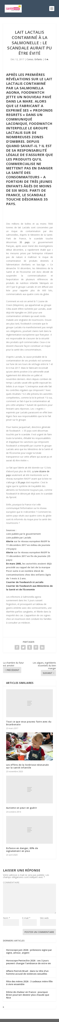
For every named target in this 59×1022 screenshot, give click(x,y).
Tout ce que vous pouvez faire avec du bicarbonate (28, 723)
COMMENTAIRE (11, 882)
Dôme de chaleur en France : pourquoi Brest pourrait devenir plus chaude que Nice (27, 995)
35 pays (24, 242)
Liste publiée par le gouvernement (23, 533)
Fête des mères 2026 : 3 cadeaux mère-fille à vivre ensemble (29, 983)
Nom (6, 917)
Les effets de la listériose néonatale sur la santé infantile (27, 766)
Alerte (9, 541)
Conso (30, 59)
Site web (44, 917)
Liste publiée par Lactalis (18, 537)
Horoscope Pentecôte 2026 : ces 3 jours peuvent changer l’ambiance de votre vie (28, 962)
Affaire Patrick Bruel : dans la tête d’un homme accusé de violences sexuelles (27, 972)
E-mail (26, 917)
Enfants (38, 59)
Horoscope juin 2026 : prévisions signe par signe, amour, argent (29, 951)
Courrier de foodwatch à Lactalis (24, 582)
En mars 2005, (14, 563)
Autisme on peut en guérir (21, 807)
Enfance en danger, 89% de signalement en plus (22, 849)
